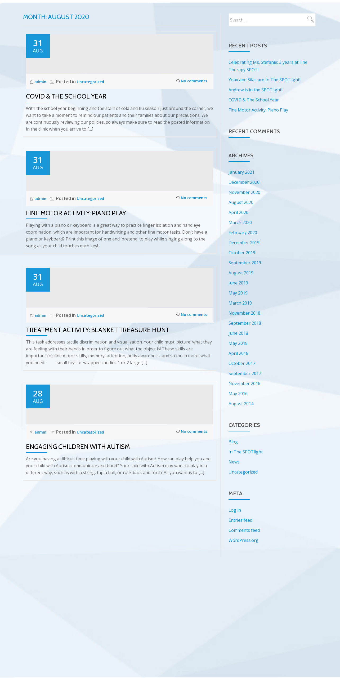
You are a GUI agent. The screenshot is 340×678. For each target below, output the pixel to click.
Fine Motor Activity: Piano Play (76, 291)
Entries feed (240, 520)
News (234, 462)
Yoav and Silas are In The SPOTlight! (264, 80)
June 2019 (238, 283)
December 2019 (244, 243)
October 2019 (242, 253)
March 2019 (240, 303)
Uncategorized (92, 112)
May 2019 (238, 293)
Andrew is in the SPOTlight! (255, 90)
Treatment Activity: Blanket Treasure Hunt (97, 456)
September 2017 (245, 373)
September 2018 (245, 323)
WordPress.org (243, 540)
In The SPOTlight (246, 452)
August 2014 (241, 404)
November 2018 (244, 313)
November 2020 (244, 192)
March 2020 (240, 222)
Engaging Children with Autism (78, 620)
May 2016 (238, 393)
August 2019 (241, 273)
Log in (235, 510)
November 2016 (244, 383)
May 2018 (238, 343)
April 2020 (238, 212)
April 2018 (238, 353)
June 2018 (238, 333)
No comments (190, 112)
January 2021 (241, 172)
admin (41, 112)
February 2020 (243, 232)
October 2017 (242, 363)
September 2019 (245, 263)
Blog (233, 442)
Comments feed (244, 530)
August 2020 (241, 202)
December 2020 (244, 182)
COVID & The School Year (66, 127)
